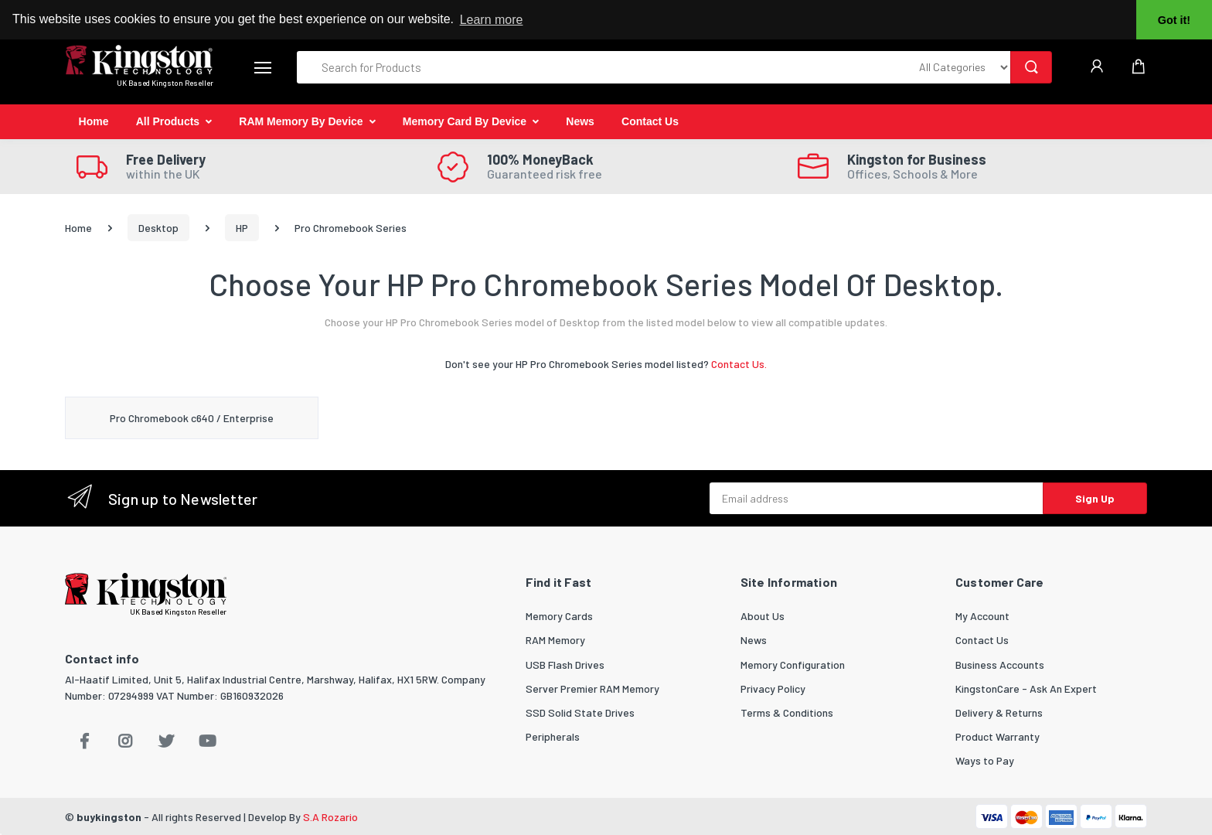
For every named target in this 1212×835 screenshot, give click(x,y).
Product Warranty (997, 736)
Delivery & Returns (999, 712)
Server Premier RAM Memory (592, 688)
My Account (982, 615)
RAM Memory (555, 639)
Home (94, 121)
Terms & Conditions (786, 712)
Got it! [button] (1174, 20)
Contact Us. (739, 363)
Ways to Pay (984, 760)
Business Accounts (999, 664)
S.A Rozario (330, 816)
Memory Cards (559, 615)
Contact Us (650, 121)
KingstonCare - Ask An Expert (1026, 688)
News (580, 121)
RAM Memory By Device (301, 121)
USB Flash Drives (565, 664)
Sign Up (1095, 498)
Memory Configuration (792, 664)
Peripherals (553, 736)
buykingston (109, 816)
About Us (762, 615)
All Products (167, 121)
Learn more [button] (491, 19)
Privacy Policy (772, 688)
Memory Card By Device (464, 121)
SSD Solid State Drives (580, 712)
